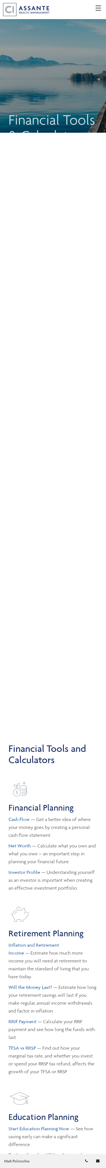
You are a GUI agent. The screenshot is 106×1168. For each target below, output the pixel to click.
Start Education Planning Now (38, 1129)
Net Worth (20, 846)
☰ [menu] (98, 8)
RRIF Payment (22, 1021)
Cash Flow (19, 819)
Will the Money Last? (30, 987)
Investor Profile (24, 872)
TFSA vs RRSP (22, 1048)
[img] (53, 66)
